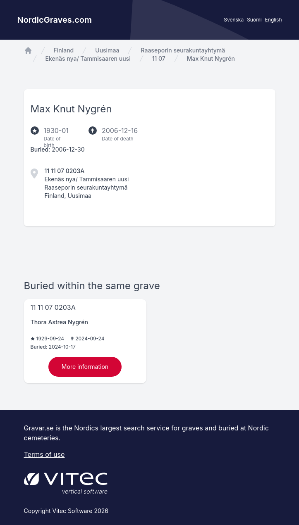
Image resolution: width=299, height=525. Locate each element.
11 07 (158, 58)
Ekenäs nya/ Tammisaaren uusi (88, 58)
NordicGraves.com (54, 20)
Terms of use (44, 454)
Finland (64, 50)
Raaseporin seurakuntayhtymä (183, 50)
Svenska (234, 20)
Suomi (254, 20)
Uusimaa (107, 50)
